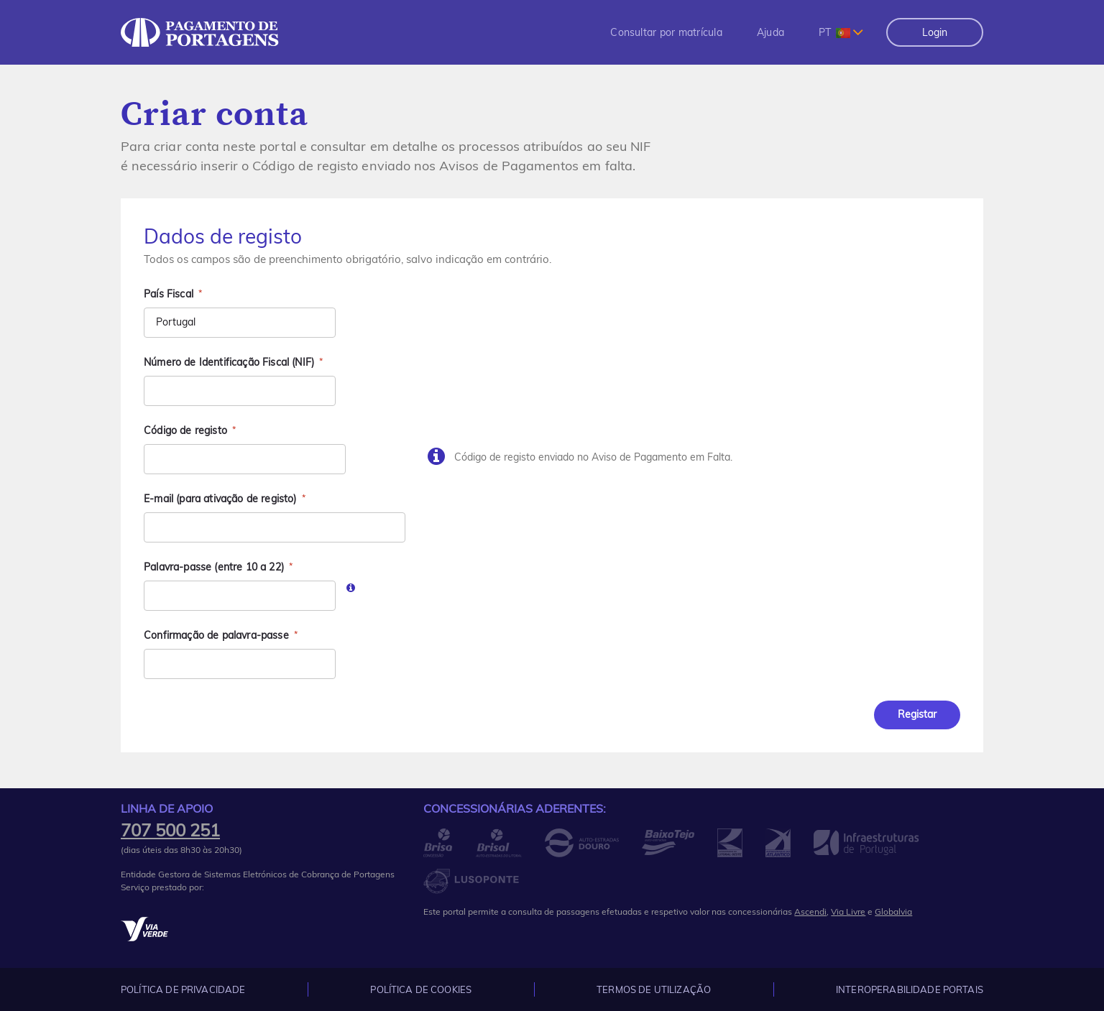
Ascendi (810, 911)
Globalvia (893, 911)
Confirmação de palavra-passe (216, 635)
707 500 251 (170, 830)
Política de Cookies (421, 989)
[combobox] (841, 32)
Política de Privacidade (183, 989)
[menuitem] (666, 32)
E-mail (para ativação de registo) (220, 498)
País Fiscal (168, 293)
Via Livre (848, 911)
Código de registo (185, 430)
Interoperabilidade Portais (909, 989)
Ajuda (770, 32)
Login (934, 32)
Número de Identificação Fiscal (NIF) (229, 362)
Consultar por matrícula (666, 32)
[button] (666, 32)
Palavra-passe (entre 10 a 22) (214, 566)
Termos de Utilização (654, 989)
